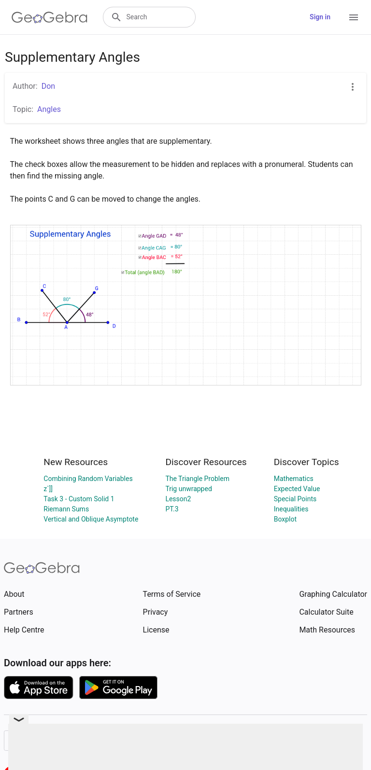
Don (48, 86)
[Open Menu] (353, 17)
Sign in (320, 17)
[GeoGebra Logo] (49, 17)
